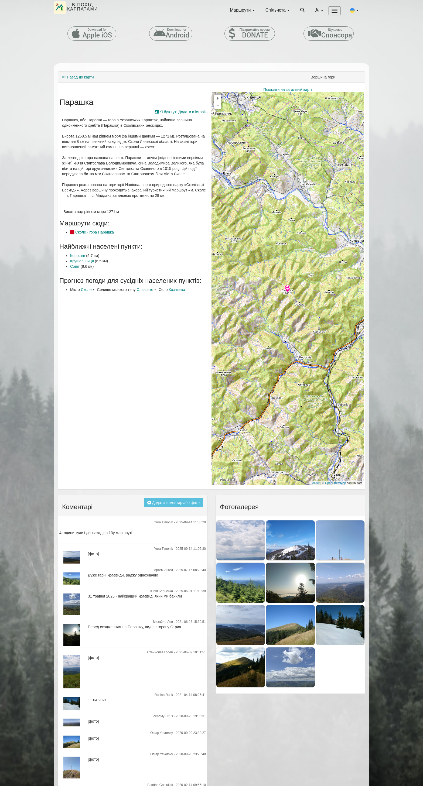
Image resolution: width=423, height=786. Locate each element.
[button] (354, 10)
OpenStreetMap (335, 483)
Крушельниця (82, 261)
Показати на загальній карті (287, 89)
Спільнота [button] (277, 10)
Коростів (77, 255)
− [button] (217, 105)
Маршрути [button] (242, 10)
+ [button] (217, 98)
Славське (145, 289)
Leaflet (315, 483)
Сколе (86, 289)
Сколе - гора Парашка (92, 232)
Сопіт (75, 266)
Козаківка (177, 289)
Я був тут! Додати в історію (181, 112)
